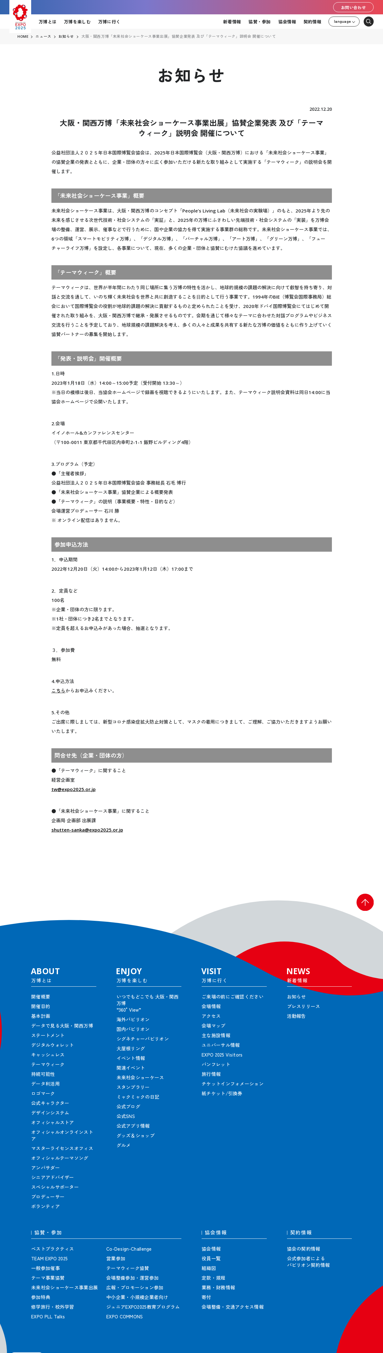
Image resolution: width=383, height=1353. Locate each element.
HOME (23, 36)
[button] (364, 903)
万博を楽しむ (77, 21)
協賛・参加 (259, 21)
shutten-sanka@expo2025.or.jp (87, 830)
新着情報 (232, 21)
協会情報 (287, 21)
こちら (58, 690)
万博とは (47, 21)
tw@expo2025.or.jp (73, 789)
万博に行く (109, 21)
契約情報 (312, 21)
